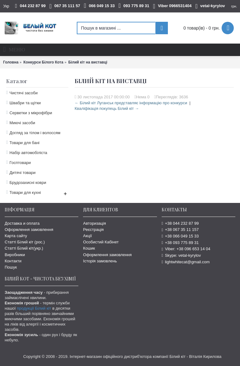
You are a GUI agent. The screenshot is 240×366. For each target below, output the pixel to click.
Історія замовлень (100, 261)
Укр (6, 6)
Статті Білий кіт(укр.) (24, 248)
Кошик (89, 248)
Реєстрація (93, 229)
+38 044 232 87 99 (180, 223)
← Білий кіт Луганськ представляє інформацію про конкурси (131, 103)
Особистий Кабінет (100, 242)
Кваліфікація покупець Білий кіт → (107, 108)
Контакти (13, 261)
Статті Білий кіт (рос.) (25, 242)
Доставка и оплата (22, 223)
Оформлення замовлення (29, 229)
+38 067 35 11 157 (180, 229)
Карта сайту (16, 235)
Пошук (11, 267)
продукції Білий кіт (34, 308)
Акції (87, 235)
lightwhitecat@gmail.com (186, 262)
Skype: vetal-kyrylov (181, 255)
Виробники (15, 254)
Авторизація (94, 223)
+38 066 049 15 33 (180, 236)
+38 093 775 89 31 (180, 242)
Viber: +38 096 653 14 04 (186, 248)
